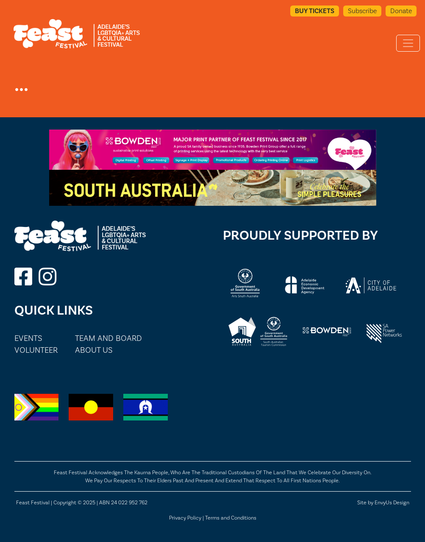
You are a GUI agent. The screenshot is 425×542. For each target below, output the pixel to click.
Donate (401, 11)
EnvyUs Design (392, 502)
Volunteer (36, 350)
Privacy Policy (185, 517)
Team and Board (108, 338)
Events (28, 338)
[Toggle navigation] (408, 43)
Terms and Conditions (230, 517)
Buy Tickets (314, 11)
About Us (94, 350)
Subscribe (362, 11)
